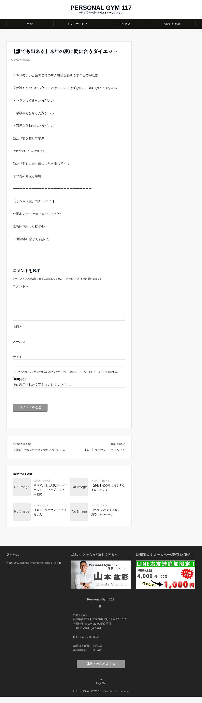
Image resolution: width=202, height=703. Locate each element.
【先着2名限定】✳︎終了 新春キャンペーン (107, 518)
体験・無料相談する (101, 670)
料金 (30, 23)
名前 (17, 332)
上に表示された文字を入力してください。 (43, 391)
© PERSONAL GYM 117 (88, 697)
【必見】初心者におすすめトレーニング (107, 494)
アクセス (124, 23)
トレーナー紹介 (77, 23)
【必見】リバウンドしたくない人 (50, 518)
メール (19, 348)
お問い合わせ (171, 23)
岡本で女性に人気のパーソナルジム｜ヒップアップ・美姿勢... (50, 496)
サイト (17, 363)
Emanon (124, 697)
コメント (21, 286)
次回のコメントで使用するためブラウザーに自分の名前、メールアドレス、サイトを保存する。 (68, 378)
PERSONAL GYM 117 (101, 8)
